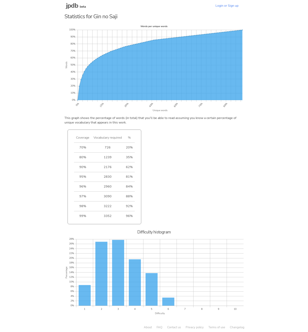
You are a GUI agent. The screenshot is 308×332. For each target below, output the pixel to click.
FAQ (159, 327)
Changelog (237, 327)
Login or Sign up (226, 6)
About (148, 327)
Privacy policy (195, 327)
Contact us (174, 327)
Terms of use (216, 327)
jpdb (72, 5)
